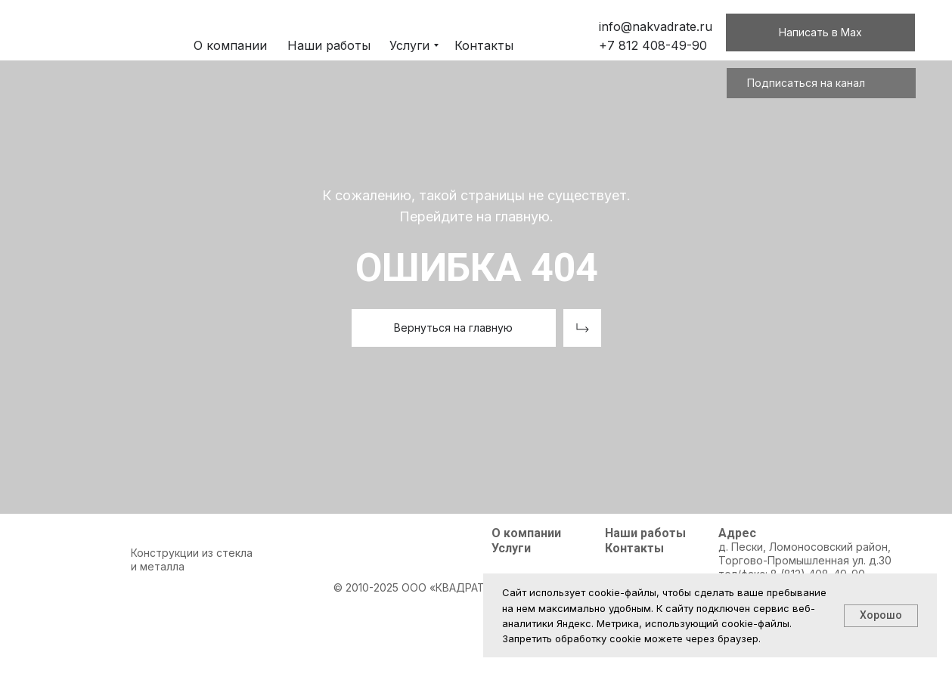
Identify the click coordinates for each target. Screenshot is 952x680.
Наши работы (645, 533)
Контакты (634, 548)
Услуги (511, 548)
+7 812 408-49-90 (653, 45)
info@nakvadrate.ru (655, 26)
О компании (526, 533)
